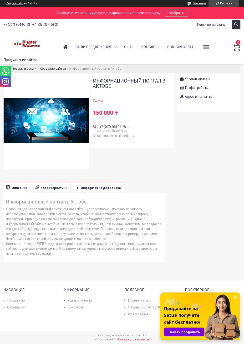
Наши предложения (93, 47)
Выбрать (176, 12)
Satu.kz (141, 335)
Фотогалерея (138, 314)
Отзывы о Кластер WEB (146, 307)
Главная (65, 47)
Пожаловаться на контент (134, 339)
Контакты (150, 47)
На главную (16, 300)
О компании (16, 307)
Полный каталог (140, 300)
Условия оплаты (181, 47)
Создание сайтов (53, 68)
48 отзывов (199, 3)
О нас (129, 47)
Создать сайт (14, 3)
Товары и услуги (24, 68)
